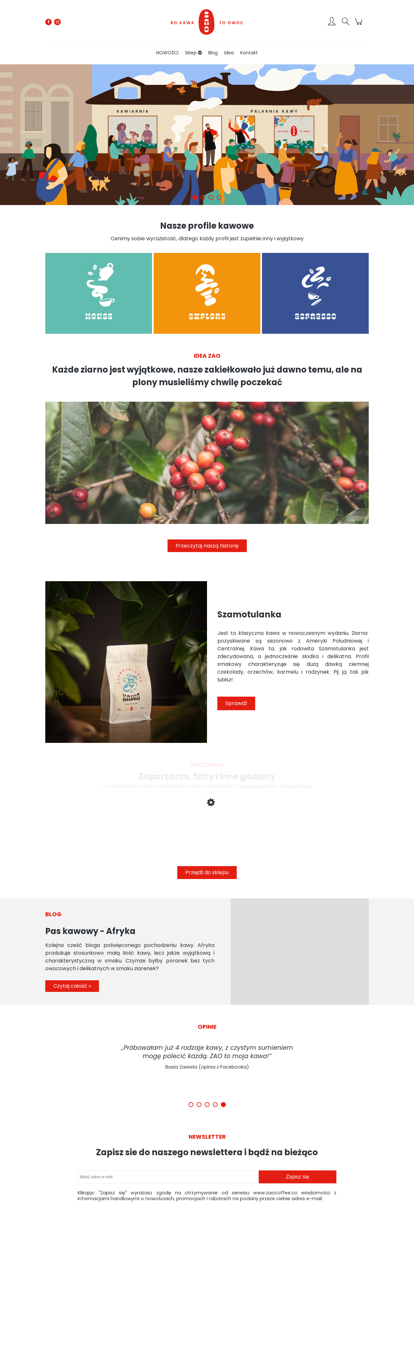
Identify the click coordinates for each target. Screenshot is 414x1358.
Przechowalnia (197, 1299)
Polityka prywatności (311, 1284)
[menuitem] (167, 53)
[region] (207, 135)
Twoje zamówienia (201, 1284)
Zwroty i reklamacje (154, 1284)
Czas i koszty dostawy (252, 1284)
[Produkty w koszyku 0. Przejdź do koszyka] (359, 25)
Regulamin (146, 1291)
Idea (295, 1291)
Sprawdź (236, 703)
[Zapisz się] (297, 1176)
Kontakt (298, 1299)
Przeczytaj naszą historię (207, 545)
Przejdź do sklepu (207, 872)
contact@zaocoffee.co (59, 1295)
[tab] (194, 197)
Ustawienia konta (200, 1291)
